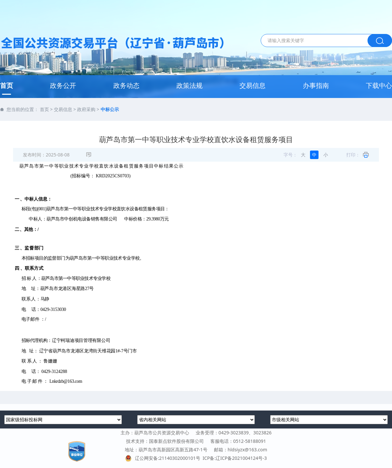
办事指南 (316, 85)
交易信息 (252, 85)
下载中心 (379, 85)
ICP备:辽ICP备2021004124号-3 (235, 458)
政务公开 (63, 85)
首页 (6, 85)
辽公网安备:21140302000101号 (164, 458)
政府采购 (86, 109)
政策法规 (189, 85)
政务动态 (126, 85)
